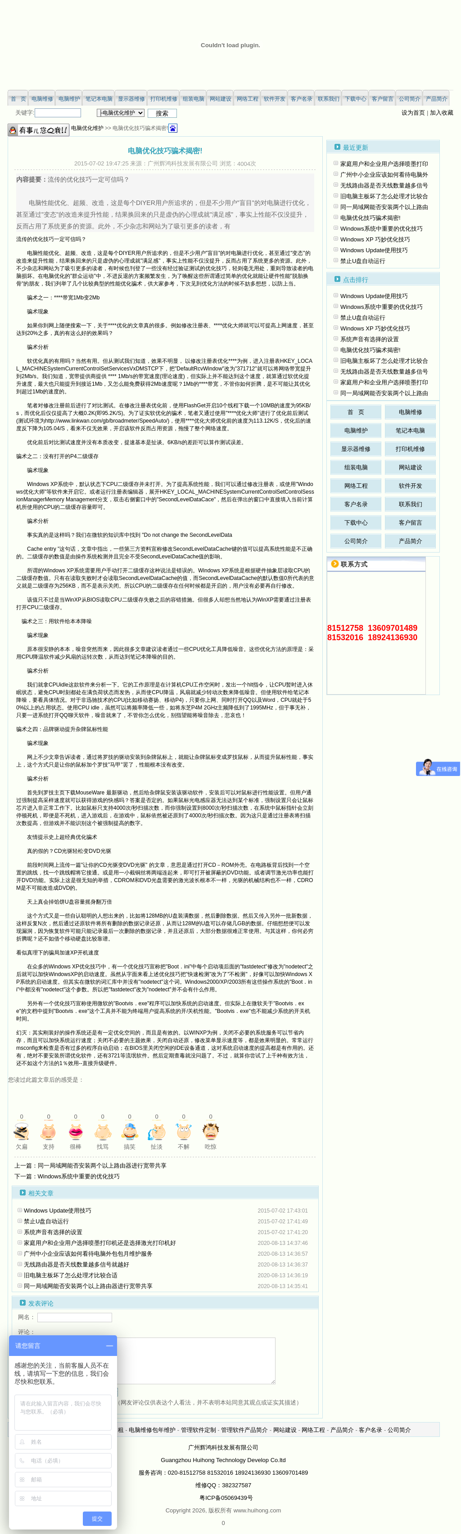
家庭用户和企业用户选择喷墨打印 (384, 164)
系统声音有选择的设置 (53, 1232)
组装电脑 (356, 467)
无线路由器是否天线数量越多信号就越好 (76, 1264)
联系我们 (410, 504)
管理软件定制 (198, 1430)
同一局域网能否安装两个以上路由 (384, 207)
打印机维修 (410, 449)
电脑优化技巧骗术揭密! (370, 217)
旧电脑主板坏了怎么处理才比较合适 (71, 1275)
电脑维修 (410, 412)
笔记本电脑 (410, 430)
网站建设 (410, 467)
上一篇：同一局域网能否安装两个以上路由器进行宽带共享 (90, 1165)
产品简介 (410, 541)
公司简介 (356, 541)
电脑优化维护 (87, 128)
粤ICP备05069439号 (226, 1497)
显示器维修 (356, 449)
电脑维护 (356, 430)
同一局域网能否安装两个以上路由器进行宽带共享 (88, 1286)
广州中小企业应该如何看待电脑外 (384, 174)
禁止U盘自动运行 (46, 1221)
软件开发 (410, 485)
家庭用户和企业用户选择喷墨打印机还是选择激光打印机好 (100, 1243)
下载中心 (356, 522)
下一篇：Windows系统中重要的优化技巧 (67, 1176)
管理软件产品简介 (244, 1430)
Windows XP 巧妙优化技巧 (375, 239)
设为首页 (413, 112)
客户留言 (410, 522)
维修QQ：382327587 (223, 1485)
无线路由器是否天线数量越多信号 (384, 185)
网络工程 (356, 485)
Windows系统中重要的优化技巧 (381, 228)
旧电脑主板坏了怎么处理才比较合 (384, 196)
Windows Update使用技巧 (57, 1210)
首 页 (356, 412)
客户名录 (356, 504)
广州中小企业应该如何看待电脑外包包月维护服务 (88, 1253)
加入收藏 (441, 112)
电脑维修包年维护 (152, 1430)
